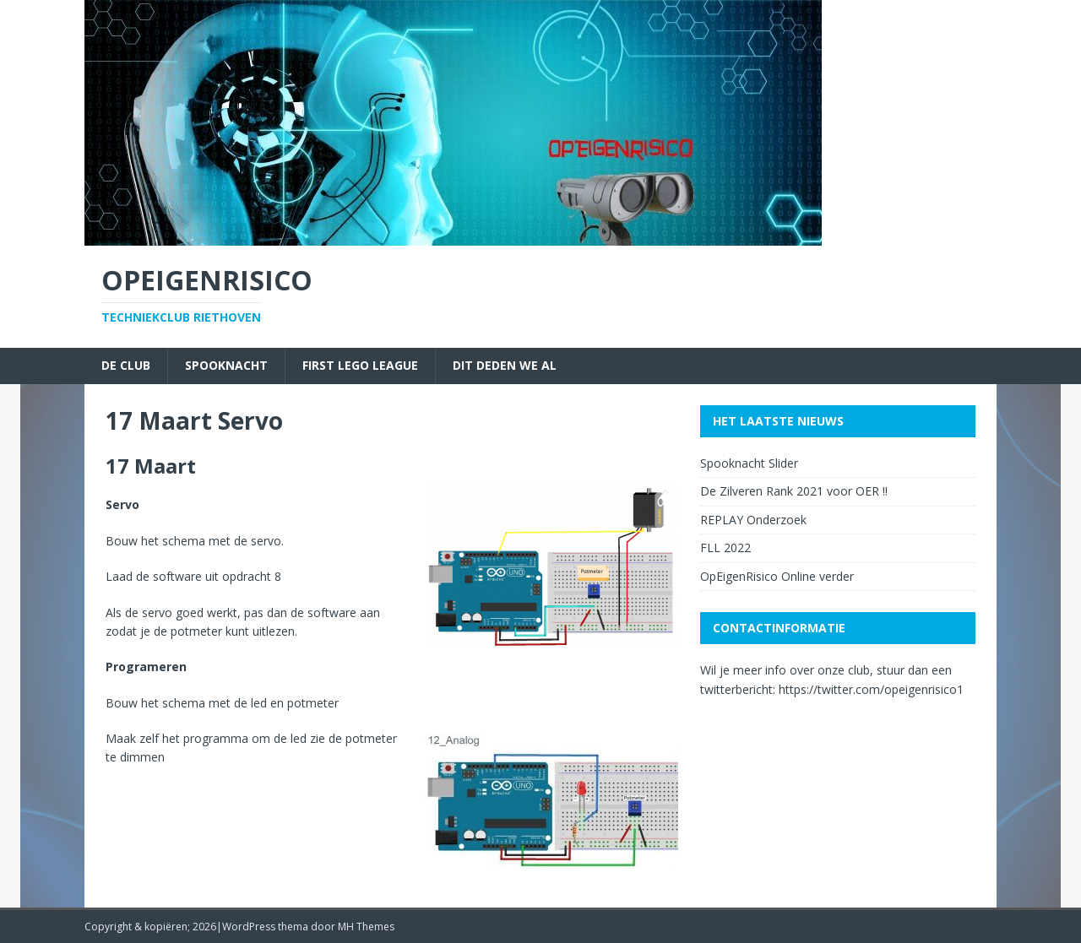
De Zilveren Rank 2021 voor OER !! (794, 491)
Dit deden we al (505, 365)
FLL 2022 (725, 547)
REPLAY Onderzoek (753, 520)
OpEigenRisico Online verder (777, 576)
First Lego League (360, 365)
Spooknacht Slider (749, 463)
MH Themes (366, 926)
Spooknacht (226, 365)
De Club (125, 365)
